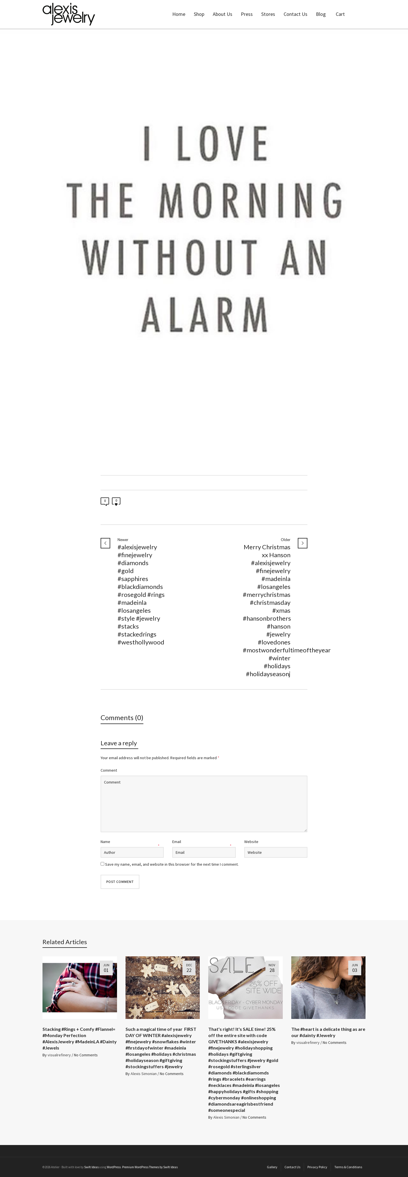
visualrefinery (59, 1054)
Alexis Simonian (144, 1073)
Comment (109, 770)
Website (251, 841)
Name (105, 841)
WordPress (114, 1167)
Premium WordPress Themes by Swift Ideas (150, 1167)
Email (176, 841)
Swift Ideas (91, 1167)
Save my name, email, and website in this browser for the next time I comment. (172, 864)
